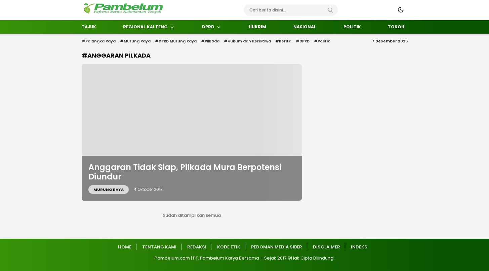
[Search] (330, 10)
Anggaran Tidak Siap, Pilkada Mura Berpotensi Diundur (184, 172)
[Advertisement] (51, 136)
